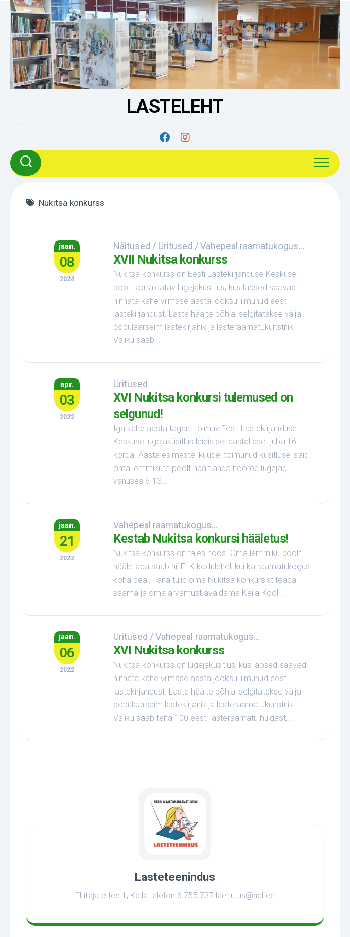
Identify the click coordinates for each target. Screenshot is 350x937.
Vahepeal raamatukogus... (252, 245)
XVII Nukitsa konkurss (170, 259)
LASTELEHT (175, 106)
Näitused (131, 245)
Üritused (175, 245)
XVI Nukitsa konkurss (168, 650)
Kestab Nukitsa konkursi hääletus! (200, 538)
